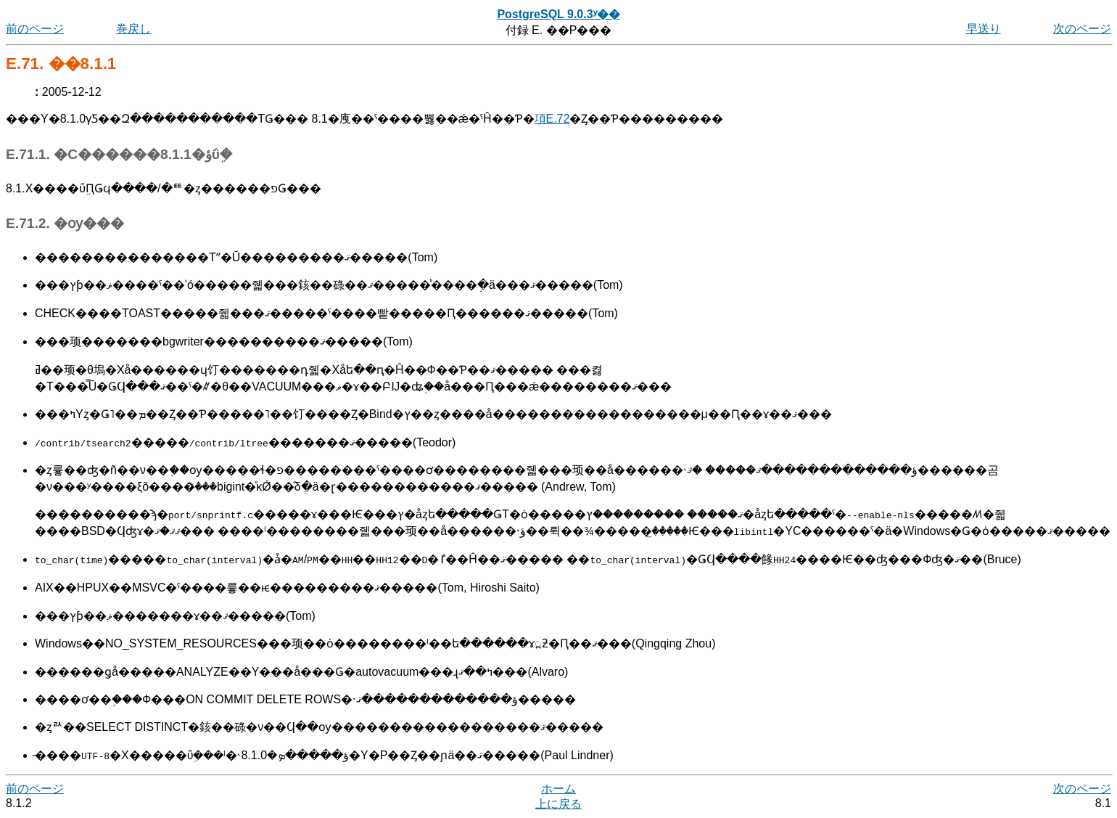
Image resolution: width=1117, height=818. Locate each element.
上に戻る (558, 804)
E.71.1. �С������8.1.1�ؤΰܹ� (119, 154)
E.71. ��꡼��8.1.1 (61, 63)
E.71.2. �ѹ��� (65, 223)
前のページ (35, 29)
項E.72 (552, 119)
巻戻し (133, 29)
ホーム (558, 788)
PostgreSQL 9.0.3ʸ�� (558, 14)
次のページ (1082, 29)
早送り (983, 29)
